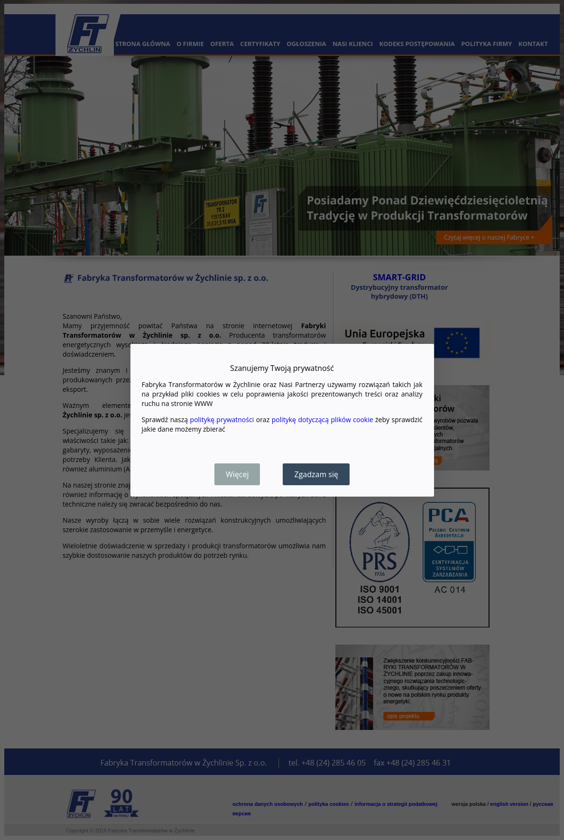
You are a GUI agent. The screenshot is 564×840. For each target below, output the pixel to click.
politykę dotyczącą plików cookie (322, 419)
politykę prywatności (222, 419)
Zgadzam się (316, 474)
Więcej (237, 474)
